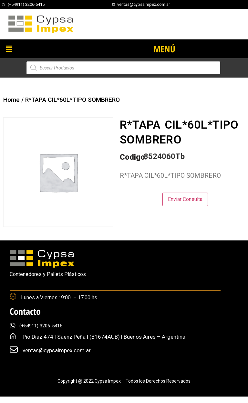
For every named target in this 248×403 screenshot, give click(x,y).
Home (11, 99)
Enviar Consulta (185, 199)
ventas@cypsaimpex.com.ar (57, 350)
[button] (8, 49)
